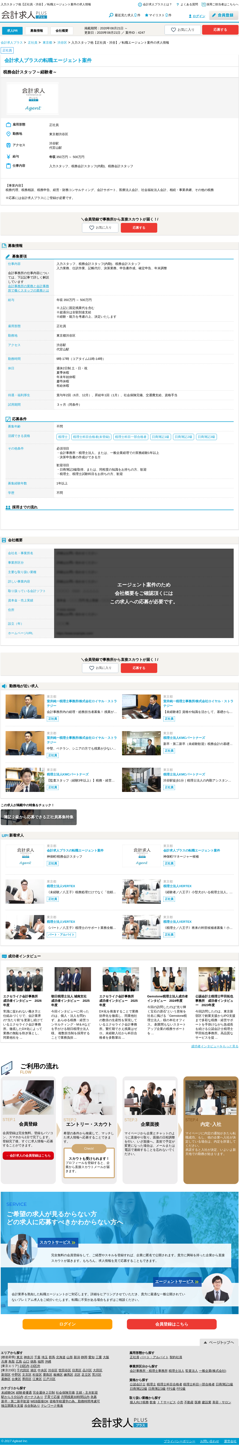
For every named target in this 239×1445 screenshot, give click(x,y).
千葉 (37, 1357)
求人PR (12, 30)
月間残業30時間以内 (75, 1397)
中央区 (42, 1370)
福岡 (41, 1361)
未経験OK (8, 1392)
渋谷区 (53, 1370)
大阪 (106, 1357)
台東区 (16, 1379)
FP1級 (171, 1388)
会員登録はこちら (171, 1324)
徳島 (33, 1361)
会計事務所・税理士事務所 (149, 1371)
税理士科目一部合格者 (199, 1384)
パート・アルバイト (154, 1357)
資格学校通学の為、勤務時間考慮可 (74, 1401)
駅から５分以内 (12, 1397)
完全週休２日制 (44, 1392)
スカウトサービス (58, 1243)
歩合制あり (32, 1405)
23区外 (35, 1366)
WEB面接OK (40, 1401)
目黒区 (77, 1370)
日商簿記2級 (138, 1388)
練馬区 (68, 1374)
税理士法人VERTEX (61, 886)
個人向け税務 (139, 1402)
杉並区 (37, 1374)
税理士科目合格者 (169, 1384)
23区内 (24, 1366)
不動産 (189, 1402)
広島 (19, 1361)
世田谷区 (64, 1370)
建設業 (206, 1402)
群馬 (52, 1357)
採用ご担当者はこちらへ (222, 4)
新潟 (77, 1357)
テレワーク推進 (52, 1405)
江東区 (37, 1379)
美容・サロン (221, 1402)
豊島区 (47, 1374)
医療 (198, 1402)
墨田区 (27, 1379)
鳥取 (11, 1361)
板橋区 (58, 1374)
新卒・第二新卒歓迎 (15, 1401)
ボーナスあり (33, 1397)
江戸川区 (49, 1379)
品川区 (87, 1370)
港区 (33, 1370)
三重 (99, 1357)
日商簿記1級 (224, 1384)
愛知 (91, 1357)
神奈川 (28, 1357)
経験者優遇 (24, 1392)
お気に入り (183, 30)
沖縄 (48, 1361)
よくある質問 (189, 4)
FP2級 (181, 1388)
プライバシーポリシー (179, 1441)
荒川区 (96, 1374)
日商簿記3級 (157, 1388)
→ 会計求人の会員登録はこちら (28, 1155)
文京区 (27, 1374)
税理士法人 (176, 1371)
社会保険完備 (65, 1392)
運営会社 (230, 1441)
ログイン (199, 16)
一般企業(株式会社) (212, 1371)
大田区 (97, 1370)
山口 (26, 1361)
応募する (220, 30)
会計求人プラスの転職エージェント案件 (75, 850)
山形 (69, 1357)
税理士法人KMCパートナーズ (184, 738)
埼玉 (44, 1357)
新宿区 (6, 1374)
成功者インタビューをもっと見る (215, 1046)
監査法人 (191, 1371)
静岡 (84, 1357)
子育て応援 (52, 1397)
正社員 (134, 1357)
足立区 (86, 1374)
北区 (77, 1374)
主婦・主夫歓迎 (87, 1392)
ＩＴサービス (166, 1402)
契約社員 (176, 1357)
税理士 (151, 1384)
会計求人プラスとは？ (157, 4)
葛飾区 (6, 1379)
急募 (94, 1397)
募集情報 (36, 30)
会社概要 (62, 30)
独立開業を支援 (12, 1405)
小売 (180, 1402)
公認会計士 (138, 1384)
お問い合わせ (209, 1441)
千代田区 (23, 1370)
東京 (19, 1357)
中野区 (16, 1374)
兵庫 (4, 1361)
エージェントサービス (177, 1282)
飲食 (153, 1402)
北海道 (61, 1357)
